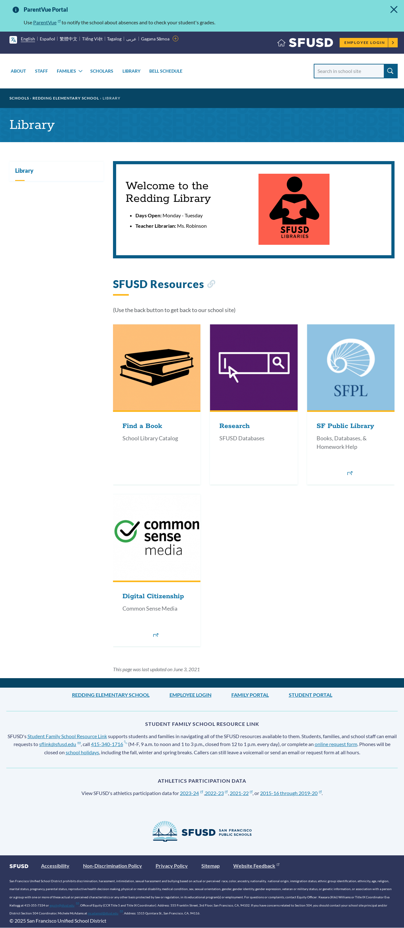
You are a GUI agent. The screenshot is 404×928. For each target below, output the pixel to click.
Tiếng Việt (92, 38)
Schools (19, 98)
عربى (131, 38)
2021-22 (241, 793)
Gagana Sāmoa (155, 38)
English (28, 38)
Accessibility (55, 866)
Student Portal (310, 695)
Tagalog (114, 38)
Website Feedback (256, 866)
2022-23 (216, 793)
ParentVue (47, 22)
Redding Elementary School (66, 98)
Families (66, 71)
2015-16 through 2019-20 (291, 793)
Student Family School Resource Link (67, 736)
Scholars (101, 71)
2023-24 (191, 793)
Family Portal (250, 695)
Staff (41, 71)
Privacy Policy (172, 866)
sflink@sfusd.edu (59, 744)
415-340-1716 (109, 744)
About (18, 71)
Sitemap (210, 866)
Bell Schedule (165, 71)
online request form (336, 744)
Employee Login (369, 42)
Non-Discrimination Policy (112, 866)
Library (131, 71)
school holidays (82, 752)
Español (47, 38)
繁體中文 (68, 38)
